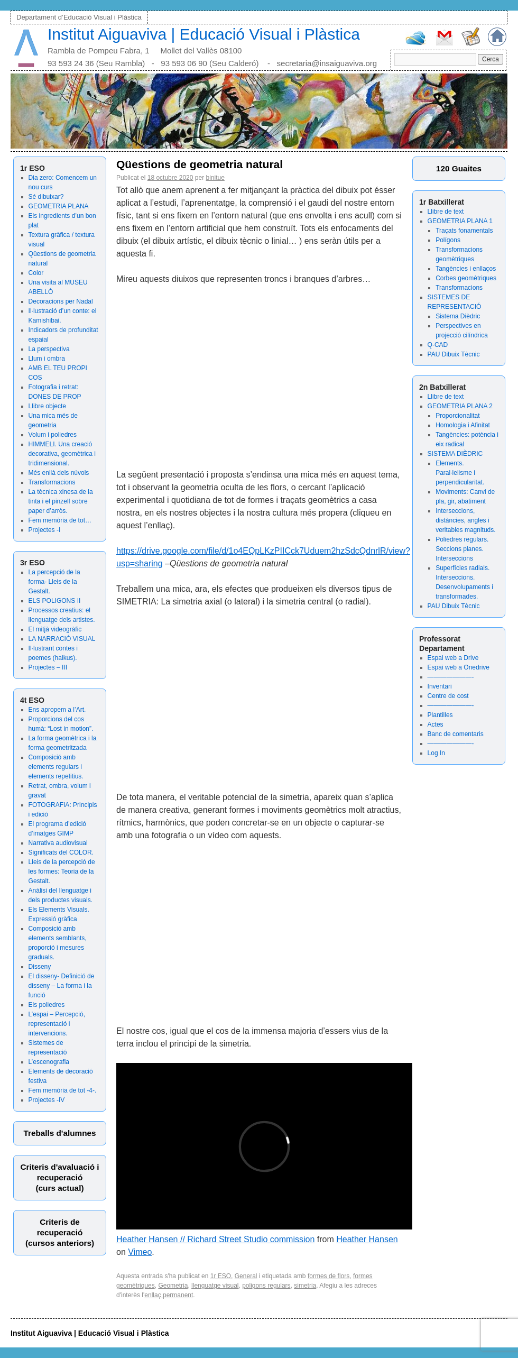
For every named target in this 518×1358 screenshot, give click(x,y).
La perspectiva (49, 349)
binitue (215, 177)
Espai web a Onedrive (458, 667)
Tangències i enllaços (466, 268)
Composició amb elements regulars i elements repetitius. (56, 767)
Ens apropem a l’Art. (57, 709)
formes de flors (328, 1276)
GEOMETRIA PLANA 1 (460, 221)
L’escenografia (49, 1062)
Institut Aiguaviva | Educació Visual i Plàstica (204, 34)
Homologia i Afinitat (463, 425)
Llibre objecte (47, 406)
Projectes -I (45, 530)
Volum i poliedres (53, 434)
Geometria (173, 1285)
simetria (305, 1285)
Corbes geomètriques (466, 278)
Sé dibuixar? (46, 196)
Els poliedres (47, 1004)
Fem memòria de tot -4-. (63, 1090)
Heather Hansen (367, 1239)
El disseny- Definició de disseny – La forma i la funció (62, 985)
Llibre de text (446, 211)
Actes (435, 724)
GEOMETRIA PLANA (59, 206)
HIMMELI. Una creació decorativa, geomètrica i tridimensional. (62, 454)
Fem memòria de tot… (60, 520)
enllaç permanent (168, 1295)
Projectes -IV (47, 1100)
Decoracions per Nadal (61, 301)
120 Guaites (459, 168)
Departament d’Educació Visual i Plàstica (79, 17)
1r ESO (220, 1276)
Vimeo (140, 1251)
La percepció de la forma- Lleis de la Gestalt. (54, 581)
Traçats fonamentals (464, 230)
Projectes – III (48, 667)
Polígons (448, 240)
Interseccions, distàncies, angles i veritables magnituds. (465, 520)
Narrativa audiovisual (58, 843)
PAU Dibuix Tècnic (454, 354)
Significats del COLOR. (61, 852)
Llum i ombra (47, 358)
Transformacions (52, 482)
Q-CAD (438, 344)
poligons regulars (266, 1285)
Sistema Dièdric (458, 316)
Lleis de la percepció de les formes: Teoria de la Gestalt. (62, 871)
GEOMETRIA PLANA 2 (460, 406)
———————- (451, 677)
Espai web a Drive (453, 658)
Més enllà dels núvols (59, 472)
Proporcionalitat (457, 415)
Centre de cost (448, 696)
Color (36, 273)
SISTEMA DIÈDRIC (455, 453)
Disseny (40, 966)
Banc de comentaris (456, 734)
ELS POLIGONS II (55, 600)
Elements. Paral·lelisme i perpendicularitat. (460, 473)
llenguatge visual (214, 1285)
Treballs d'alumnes (59, 1132)
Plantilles (440, 715)
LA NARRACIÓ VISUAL (62, 639)
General (246, 1276)
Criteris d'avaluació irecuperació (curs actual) (59, 1177)
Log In (436, 753)
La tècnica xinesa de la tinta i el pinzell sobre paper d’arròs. (61, 501)
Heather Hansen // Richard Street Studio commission (215, 1239)
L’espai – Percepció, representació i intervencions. (57, 1024)
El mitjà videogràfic (55, 629)
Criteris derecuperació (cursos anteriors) (59, 1232)
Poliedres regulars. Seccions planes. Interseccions (462, 549)
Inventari (440, 686)
